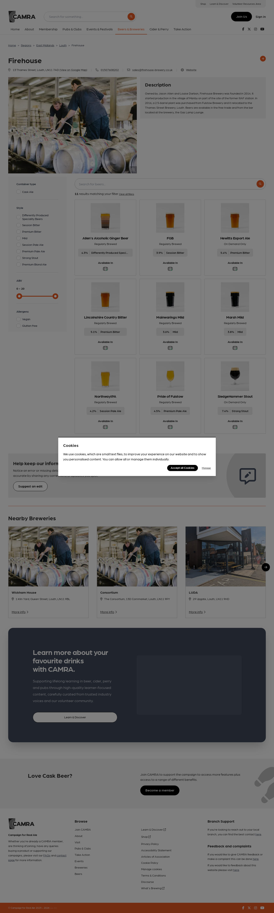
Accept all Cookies (182, 467)
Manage (206, 467)
